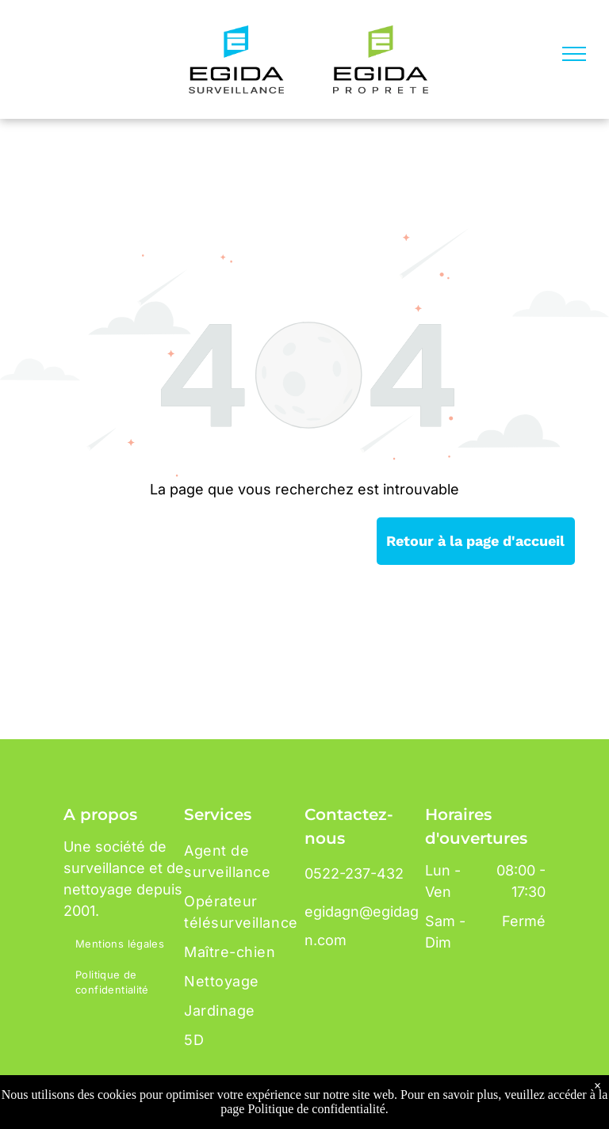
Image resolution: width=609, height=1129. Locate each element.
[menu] (574, 53)
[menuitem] (127, 944)
